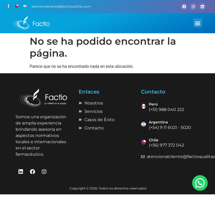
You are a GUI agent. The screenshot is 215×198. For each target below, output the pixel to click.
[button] (197, 23)
